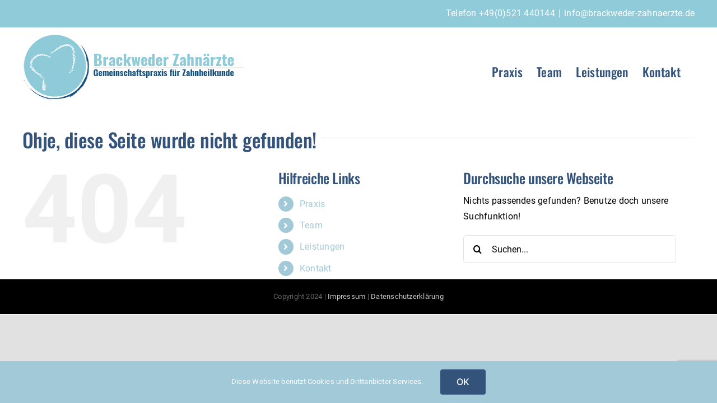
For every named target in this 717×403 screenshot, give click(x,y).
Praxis (312, 204)
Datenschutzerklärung (407, 296)
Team (311, 225)
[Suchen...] (569, 249)
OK (463, 381)
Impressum (346, 296)
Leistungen (322, 246)
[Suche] (477, 249)
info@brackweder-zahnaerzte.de (629, 13)
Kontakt (316, 268)
